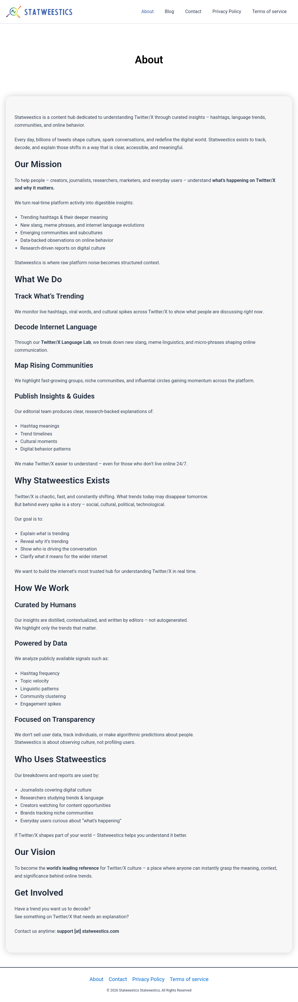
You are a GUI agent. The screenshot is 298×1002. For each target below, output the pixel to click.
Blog (175, 11)
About (155, 11)
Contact (197, 11)
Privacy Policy (229, 11)
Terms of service (270, 11)
